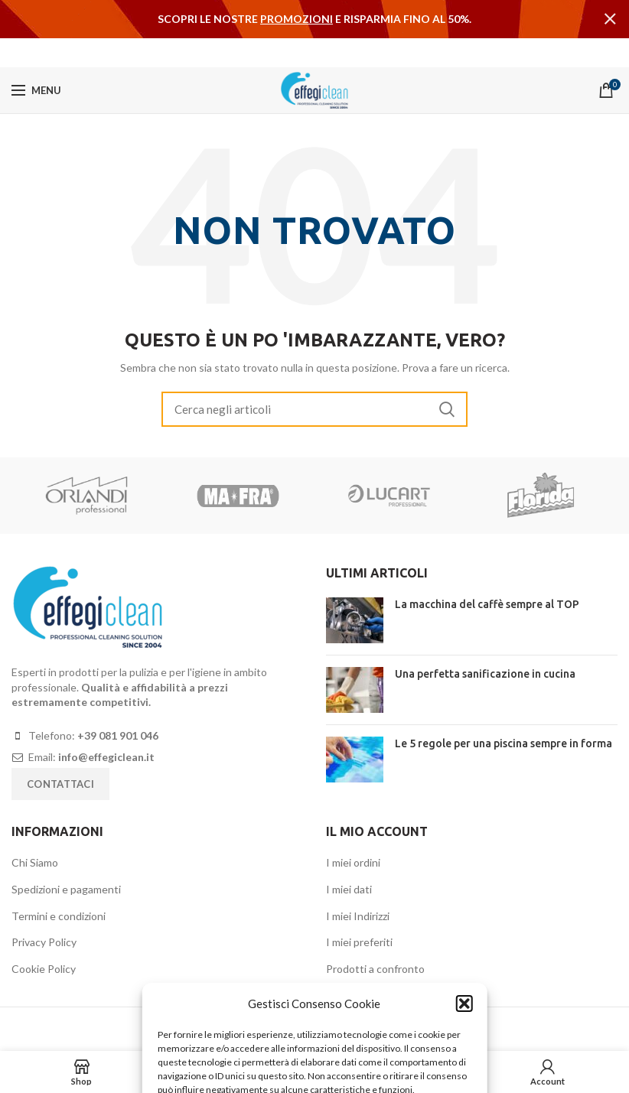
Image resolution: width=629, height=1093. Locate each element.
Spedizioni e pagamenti (66, 889)
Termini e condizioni (58, 915)
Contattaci (60, 784)
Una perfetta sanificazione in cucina (485, 674)
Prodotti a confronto (375, 968)
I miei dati (349, 889)
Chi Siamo (34, 862)
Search (447, 409)
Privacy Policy (44, 941)
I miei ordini (353, 862)
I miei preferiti (359, 941)
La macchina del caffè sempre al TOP (487, 604)
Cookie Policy (43, 968)
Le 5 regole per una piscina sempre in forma (503, 743)
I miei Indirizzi (357, 915)
